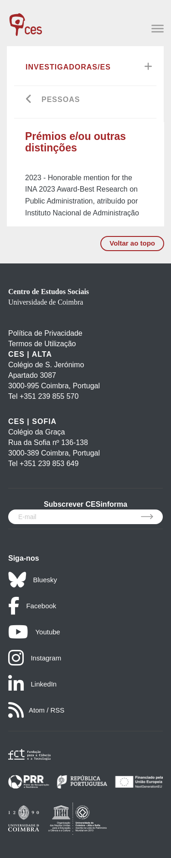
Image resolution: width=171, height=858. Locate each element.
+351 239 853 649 (49, 463)
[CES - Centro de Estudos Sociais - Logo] (25, 20)
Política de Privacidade (45, 333)
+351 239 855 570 (49, 396)
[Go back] (29, 100)
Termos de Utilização (42, 344)
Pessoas (60, 99)
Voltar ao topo (132, 243)
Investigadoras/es (68, 67)
